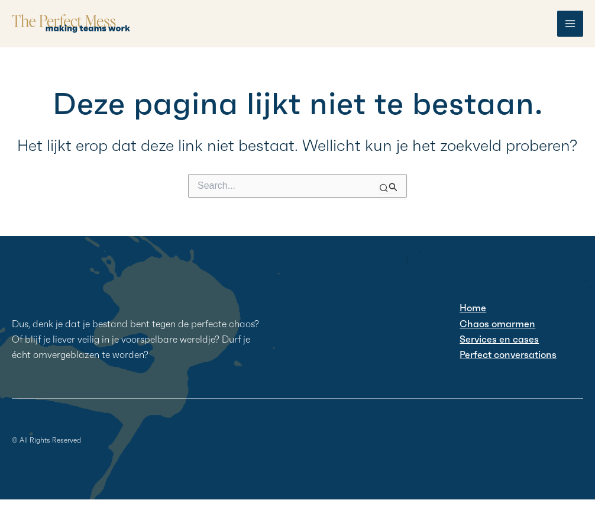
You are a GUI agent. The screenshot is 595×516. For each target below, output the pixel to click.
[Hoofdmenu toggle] (570, 24)
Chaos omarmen (497, 324)
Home (473, 308)
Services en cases (499, 339)
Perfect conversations (508, 354)
